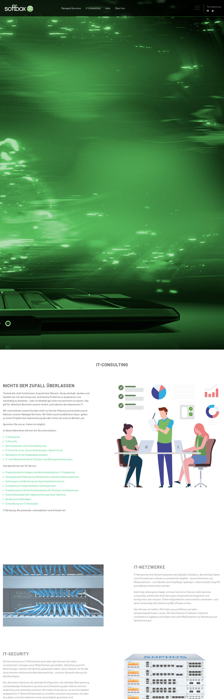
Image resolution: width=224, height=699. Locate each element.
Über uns (120, 8)
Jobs (107, 8)
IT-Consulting (93, 8)
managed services (71, 8)
